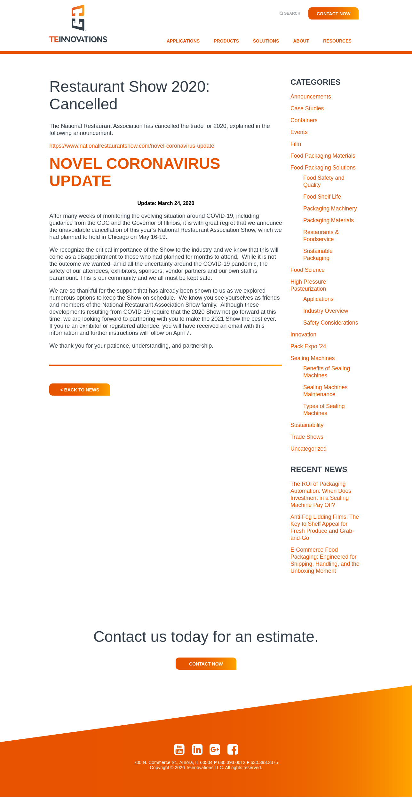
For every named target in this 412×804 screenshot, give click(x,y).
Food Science (308, 270)
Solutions (266, 40)
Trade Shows (307, 444)
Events (299, 132)
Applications (183, 40)
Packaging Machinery (330, 208)
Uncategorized (309, 456)
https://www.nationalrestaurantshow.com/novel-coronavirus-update (133, 146)
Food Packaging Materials (323, 156)
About (301, 40)
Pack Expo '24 (308, 353)
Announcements (311, 96)
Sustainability (307, 432)
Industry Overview (326, 311)
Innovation (303, 341)
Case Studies (307, 108)
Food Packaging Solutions (323, 167)
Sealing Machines (313, 365)
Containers (304, 120)
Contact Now (334, 13)
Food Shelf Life (322, 196)
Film (295, 144)
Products (226, 40)
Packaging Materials (329, 220)
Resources (337, 40)
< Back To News (79, 389)
